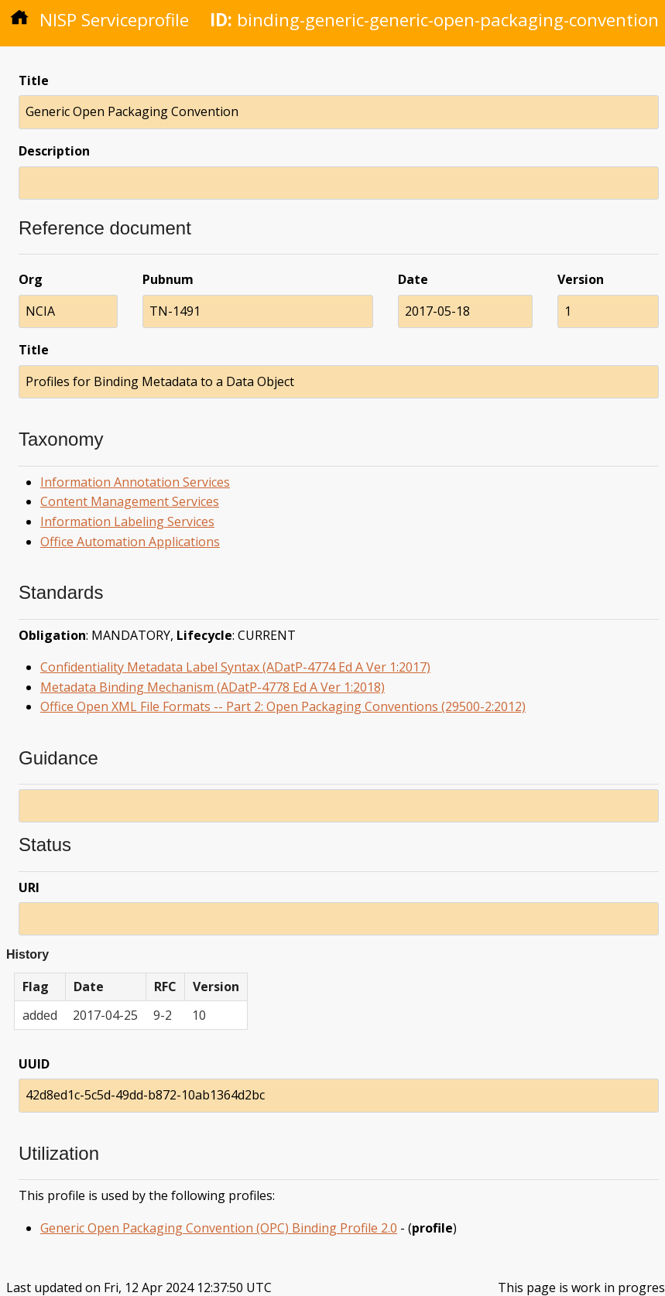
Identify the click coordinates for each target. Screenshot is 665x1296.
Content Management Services (129, 501)
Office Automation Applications (130, 541)
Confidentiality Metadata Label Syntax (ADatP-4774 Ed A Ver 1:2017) (235, 666)
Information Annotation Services (135, 482)
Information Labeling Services (127, 521)
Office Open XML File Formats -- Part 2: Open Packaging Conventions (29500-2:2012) (283, 706)
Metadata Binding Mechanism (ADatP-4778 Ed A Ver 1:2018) (212, 687)
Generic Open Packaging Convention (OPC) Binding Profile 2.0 (218, 1227)
